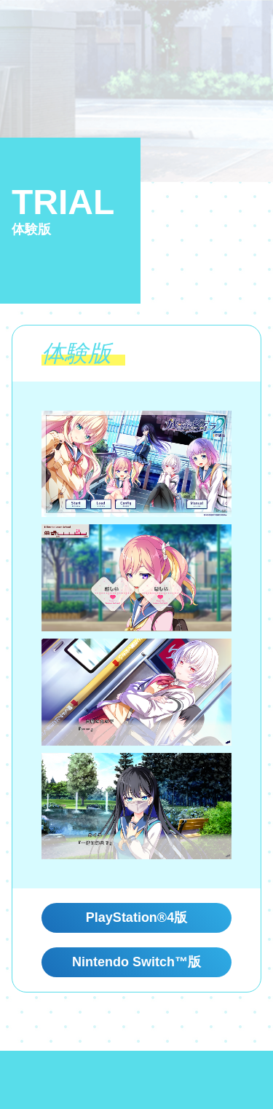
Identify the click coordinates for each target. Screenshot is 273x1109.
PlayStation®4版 (136, 917)
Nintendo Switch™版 (136, 962)
